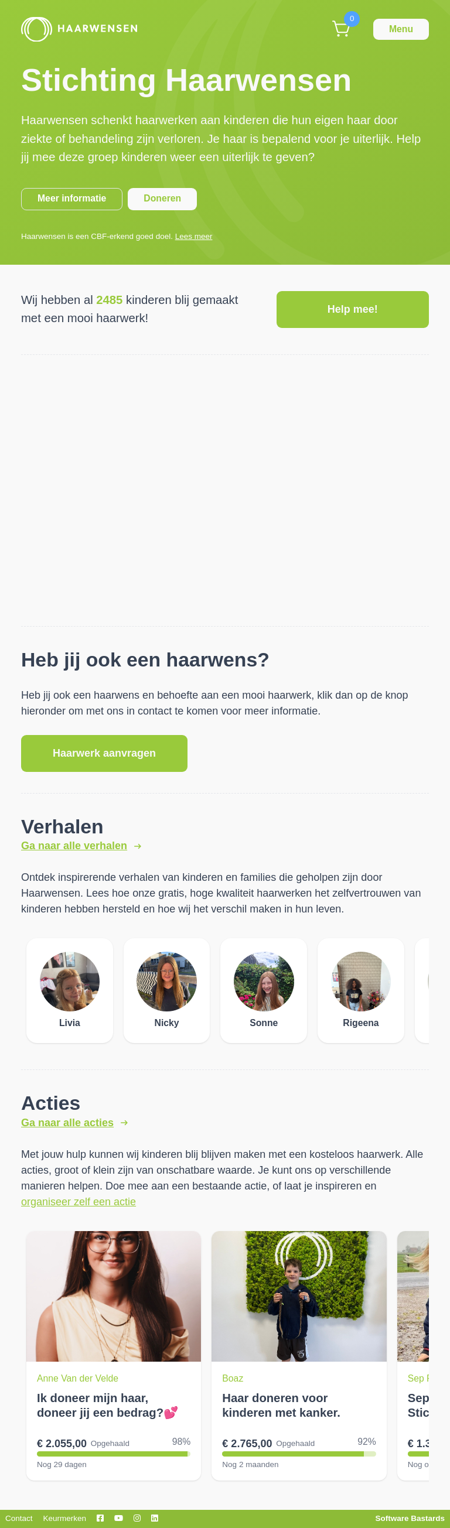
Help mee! (353, 309)
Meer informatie (72, 198)
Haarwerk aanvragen (104, 753)
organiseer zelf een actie (78, 1202)
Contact (19, 1518)
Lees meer (194, 236)
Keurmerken (65, 1518)
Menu (401, 29)
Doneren (162, 198)
